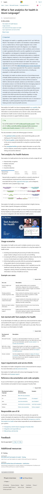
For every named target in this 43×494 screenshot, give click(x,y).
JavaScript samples (36, 404)
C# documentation (22, 398)
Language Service (24, 5)
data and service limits (21, 368)
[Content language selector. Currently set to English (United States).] (10, 478)
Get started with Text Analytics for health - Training (13, 457)
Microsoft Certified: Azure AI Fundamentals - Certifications (15, 463)
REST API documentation (24, 395)
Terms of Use (21, 487)
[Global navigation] (1, 2)
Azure (6, 5)
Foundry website (32, 342)
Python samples (35, 407)
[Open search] (36, 2)
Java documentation (23, 401)
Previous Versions (15, 485)
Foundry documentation (18, 343)
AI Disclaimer (6, 485)
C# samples (34, 398)
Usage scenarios (6, 25)
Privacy (34, 485)
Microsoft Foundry (14, 5)
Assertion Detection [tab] (34, 172)
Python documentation (23, 407)
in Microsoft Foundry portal (27, 123)
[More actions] (40, 5)
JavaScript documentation (24, 404)
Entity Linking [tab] (26, 172)
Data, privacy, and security (11, 431)
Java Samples (35, 401)
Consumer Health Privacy (9, 487)
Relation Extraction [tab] (17, 172)
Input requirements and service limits (11, 29)
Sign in (40, 2)
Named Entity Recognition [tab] (5, 172)
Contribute (28, 485)
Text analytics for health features (9, 23)
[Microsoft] (21, 2)
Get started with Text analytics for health (11, 27)
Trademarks (28, 487)
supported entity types (22, 181)
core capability (34, 107)
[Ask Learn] (37, 5)
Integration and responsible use (12, 429)
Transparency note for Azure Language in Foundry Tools (19, 426)
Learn (2, 5)
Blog (22, 485)
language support (14, 374)
